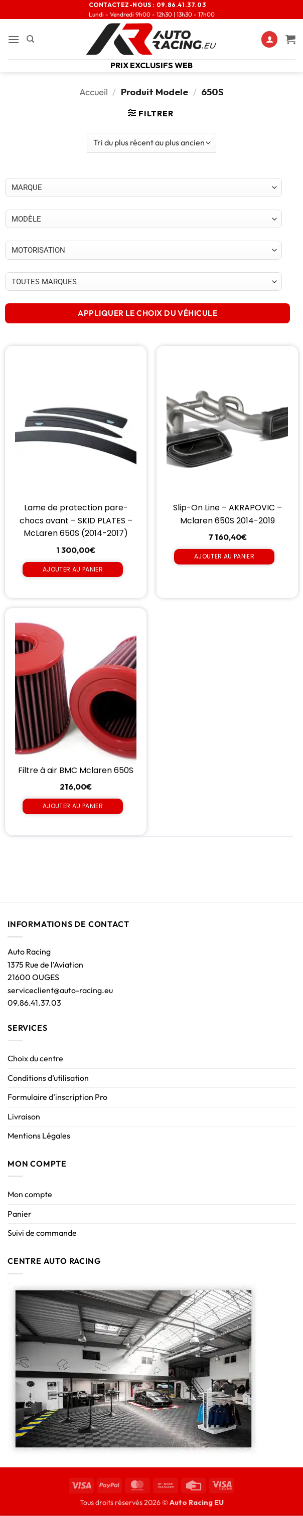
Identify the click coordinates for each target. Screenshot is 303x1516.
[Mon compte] (269, 39)
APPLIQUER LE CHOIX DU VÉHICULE (147, 313)
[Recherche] (30, 39)
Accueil (93, 92)
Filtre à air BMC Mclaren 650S (75, 770)
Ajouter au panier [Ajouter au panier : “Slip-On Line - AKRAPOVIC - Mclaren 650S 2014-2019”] (224, 556)
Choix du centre (35, 1058)
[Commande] (151, 143)
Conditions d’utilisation (48, 1078)
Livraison (24, 1116)
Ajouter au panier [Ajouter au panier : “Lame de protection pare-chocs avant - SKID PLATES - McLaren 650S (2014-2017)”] (73, 569)
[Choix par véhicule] (143, 187)
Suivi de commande (42, 1233)
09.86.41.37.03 (34, 1003)
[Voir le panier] (290, 39)
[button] (14, 39)
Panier (20, 1214)
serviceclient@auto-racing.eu (60, 990)
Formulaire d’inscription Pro (57, 1097)
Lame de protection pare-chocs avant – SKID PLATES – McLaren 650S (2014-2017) (76, 520)
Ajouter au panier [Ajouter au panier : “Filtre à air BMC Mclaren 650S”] (73, 806)
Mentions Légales (39, 1135)
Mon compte (30, 1194)
